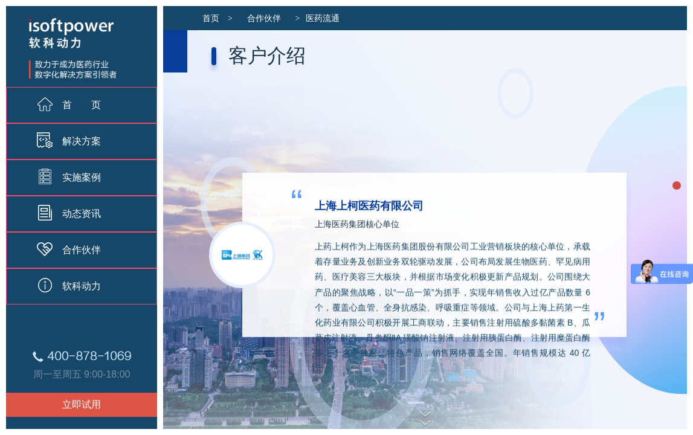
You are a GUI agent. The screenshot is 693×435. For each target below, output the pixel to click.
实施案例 (69, 176)
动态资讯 (69, 213)
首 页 (69, 104)
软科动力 (69, 285)
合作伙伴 (69, 249)
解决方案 (69, 140)
